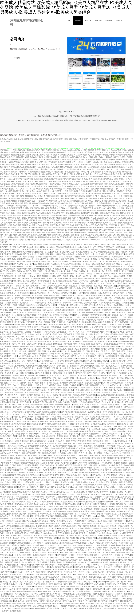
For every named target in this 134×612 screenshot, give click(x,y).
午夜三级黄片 (15, 453)
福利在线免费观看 (92, 295)
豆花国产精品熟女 (102, 499)
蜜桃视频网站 (17, 252)
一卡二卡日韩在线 (81, 577)
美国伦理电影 (32, 361)
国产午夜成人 (82, 358)
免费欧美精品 (45, 172)
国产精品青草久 (64, 157)
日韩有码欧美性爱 (28, 198)
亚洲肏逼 (28, 332)
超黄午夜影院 (127, 545)
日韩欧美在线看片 (115, 407)
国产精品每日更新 (94, 502)
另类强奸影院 (86, 523)
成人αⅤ (49, 485)
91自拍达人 (17, 417)
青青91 (72, 317)
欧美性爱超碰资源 (90, 431)
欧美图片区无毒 (6, 162)
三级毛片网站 (85, 366)
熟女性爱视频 (25, 419)
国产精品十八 (52, 257)
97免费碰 (68, 431)
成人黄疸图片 (72, 560)
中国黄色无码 (79, 169)
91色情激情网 (121, 504)
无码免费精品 (96, 419)
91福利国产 (39, 366)
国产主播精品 (32, 388)
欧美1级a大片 (108, 591)
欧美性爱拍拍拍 (60, 591)
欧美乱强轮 (27, 531)
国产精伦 (120, 291)
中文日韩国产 (43, 315)
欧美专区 (99, 460)
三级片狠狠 (27, 555)
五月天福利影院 (12, 419)
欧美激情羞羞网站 (105, 193)
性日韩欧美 (9, 523)
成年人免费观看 (125, 191)
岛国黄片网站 (27, 480)
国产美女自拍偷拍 (63, 337)
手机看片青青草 (95, 608)
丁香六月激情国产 (82, 334)
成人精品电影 (61, 560)
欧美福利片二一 (26, 303)
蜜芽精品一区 (51, 361)
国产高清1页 (74, 540)
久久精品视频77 (117, 203)
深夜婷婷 (122, 543)
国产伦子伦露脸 (34, 511)
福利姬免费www (9, 451)
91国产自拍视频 (91, 373)
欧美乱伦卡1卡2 (48, 431)
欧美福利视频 (110, 278)
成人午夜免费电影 (84, 164)
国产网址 (65, 244)
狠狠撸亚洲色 (29, 526)
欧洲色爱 (38, 494)
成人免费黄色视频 (85, 288)
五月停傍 (38, 375)
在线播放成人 (107, 392)
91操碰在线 (47, 409)
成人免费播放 (95, 455)
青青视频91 (20, 291)
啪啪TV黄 (41, 349)
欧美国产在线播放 (34, 395)
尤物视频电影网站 (52, 150)
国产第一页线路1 (104, 485)
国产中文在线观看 (48, 540)
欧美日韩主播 (46, 373)
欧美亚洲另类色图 (123, 603)
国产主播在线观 (22, 191)
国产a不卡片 (105, 400)
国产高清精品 (74, 509)
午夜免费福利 (53, 283)
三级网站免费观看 (78, 283)
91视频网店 (20, 540)
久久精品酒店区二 (18, 586)
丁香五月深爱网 (66, 523)
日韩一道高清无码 (26, 176)
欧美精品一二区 (113, 516)
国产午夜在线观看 (35, 310)
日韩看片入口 (105, 351)
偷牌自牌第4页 (71, 441)
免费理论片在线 (92, 184)
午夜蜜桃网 (37, 477)
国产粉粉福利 (104, 506)
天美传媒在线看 (51, 155)
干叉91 (43, 499)
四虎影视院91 (85, 458)
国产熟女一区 (10, 608)
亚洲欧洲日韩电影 (65, 548)
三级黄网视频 (62, 346)
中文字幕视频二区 (119, 266)
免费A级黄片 (29, 278)
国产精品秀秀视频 (112, 164)
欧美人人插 (70, 252)
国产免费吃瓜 (5, 509)
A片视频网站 (5, 577)
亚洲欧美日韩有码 (23, 608)
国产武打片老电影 (126, 361)
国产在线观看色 (73, 402)
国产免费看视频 (27, 157)
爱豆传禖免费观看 (29, 324)
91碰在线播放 (68, 417)
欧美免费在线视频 (49, 305)
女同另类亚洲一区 (33, 540)
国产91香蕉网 (65, 368)
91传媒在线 (42, 371)
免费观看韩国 (16, 155)
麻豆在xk (114, 400)
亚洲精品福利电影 (75, 526)
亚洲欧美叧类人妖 (124, 572)
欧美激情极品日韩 (111, 358)
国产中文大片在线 (106, 567)
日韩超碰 (19, 526)
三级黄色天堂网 (127, 599)
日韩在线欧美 (96, 528)
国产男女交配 (18, 264)
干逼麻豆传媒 (86, 504)
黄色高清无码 (46, 307)
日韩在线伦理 (8, 497)
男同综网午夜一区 (110, 322)
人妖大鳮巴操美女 (97, 327)
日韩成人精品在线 (18, 485)
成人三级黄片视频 (89, 586)
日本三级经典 (10, 257)
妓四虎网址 (95, 366)
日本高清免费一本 (112, 446)
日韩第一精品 (109, 334)
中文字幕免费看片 (26, 327)
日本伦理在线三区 (109, 291)
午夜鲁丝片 (96, 383)
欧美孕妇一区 (30, 438)
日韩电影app (129, 535)
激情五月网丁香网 (47, 596)
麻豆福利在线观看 (85, 300)
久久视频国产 (85, 519)
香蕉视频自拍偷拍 (115, 405)
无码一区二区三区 (66, 574)
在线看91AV (35, 499)
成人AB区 (118, 288)
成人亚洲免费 (17, 351)
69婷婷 (108, 332)
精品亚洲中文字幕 (67, 448)
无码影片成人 (123, 608)
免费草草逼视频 (29, 257)
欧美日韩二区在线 (53, 349)
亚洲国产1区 (60, 397)
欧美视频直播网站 (48, 565)
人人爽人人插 (125, 446)
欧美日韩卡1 (47, 477)
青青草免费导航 (16, 574)
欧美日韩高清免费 (10, 487)
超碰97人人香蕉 (9, 589)
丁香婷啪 (18, 315)
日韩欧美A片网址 (99, 572)
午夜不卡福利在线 (20, 310)
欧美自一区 (93, 482)
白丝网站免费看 (24, 356)
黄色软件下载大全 (75, 346)
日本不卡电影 (25, 317)
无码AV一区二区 (85, 572)
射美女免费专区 (44, 249)
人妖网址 (127, 441)
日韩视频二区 (115, 249)
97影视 (10, 400)
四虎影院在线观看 (12, 397)
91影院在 (66, 276)
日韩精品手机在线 (39, 203)
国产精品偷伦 (20, 523)
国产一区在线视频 (94, 271)
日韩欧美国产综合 (122, 334)
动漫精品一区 (89, 278)
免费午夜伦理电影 (40, 548)
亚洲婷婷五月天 (126, 506)
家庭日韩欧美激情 (121, 463)
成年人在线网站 (124, 540)
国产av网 (123, 315)
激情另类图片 (80, 193)
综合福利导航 (36, 569)
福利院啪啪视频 (87, 176)
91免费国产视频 (18, 463)
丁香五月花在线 (94, 543)
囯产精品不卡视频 (13, 271)
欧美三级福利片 (78, 152)
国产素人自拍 (78, 405)
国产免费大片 (11, 293)
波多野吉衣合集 (59, 307)
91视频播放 (62, 453)
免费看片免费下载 (12, 317)
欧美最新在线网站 (16, 606)
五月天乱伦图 (67, 174)
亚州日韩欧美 (15, 611)
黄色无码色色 (6, 494)
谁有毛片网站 (50, 271)
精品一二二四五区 (48, 560)
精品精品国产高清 (38, 412)
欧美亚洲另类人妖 (83, 494)
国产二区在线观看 (70, 375)
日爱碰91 (22, 472)
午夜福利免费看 (56, 460)
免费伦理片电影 (111, 414)
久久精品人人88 (32, 523)
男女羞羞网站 (125, 548)
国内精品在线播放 (54, 152)
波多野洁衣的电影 (61, 509)
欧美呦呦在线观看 (22, 460)
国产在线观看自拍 (51, 531)
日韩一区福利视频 (27, 300)
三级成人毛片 (68, 521)
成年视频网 (10, 526)
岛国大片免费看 (42, 521)
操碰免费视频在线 (45, 189)
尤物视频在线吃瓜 (14, 198)
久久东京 (114, 543)
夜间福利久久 (50, 366)
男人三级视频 (68, 206)
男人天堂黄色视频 (7, 189)
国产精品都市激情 (40, 552)
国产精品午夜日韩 (10, 181)
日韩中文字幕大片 (88, 480)
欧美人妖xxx (80, 317)
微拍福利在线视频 (122, 565)
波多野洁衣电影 (55, 174)
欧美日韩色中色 (92, 160)
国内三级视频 (97, 179)
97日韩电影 (33, 591)
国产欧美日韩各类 (59, 281)
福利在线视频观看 (66, 257)
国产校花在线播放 (82, 189)
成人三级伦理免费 (61, 317)
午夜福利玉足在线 (94, 448)
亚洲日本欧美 (72, 281)
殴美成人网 (48, 579)
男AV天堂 (105, 271)
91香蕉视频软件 (60, 579)
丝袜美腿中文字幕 (15, 354)
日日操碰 (129, 312)
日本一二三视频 (114, 586)
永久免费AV (48, 358)
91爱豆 (29, 519)
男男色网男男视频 (93, 317)
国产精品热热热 (67, 293)
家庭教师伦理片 (7, 601)
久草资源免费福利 (79, 502)
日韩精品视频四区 (96, 514)
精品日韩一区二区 (33, 291)
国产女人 (101, 526)
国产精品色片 (126, 206)
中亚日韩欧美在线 (117, 492)
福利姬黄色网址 (39, 545)
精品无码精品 (107, 429)
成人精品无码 (102, 174)
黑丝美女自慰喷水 (91, 361)
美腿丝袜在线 (61, 402)
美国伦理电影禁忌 (35, 409)
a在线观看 (30, 485)
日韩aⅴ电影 (97, 322)
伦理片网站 (67, 303)
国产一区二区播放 (78, 162)
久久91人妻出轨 (102, 152)
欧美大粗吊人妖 (106, 186)
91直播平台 (38, 535)
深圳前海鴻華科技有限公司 (73, 120)
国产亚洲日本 (66, 264)
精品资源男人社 (92, 368)
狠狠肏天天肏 (5, 485)
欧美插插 (92, 395)
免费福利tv (76, 371)
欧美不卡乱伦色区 (87, 499)
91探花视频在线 (93, 400)
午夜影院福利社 (108, 310)
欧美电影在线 (82, 584)
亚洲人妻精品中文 (105, 293)
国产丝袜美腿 (44, 174)
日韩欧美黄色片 (80, 470)
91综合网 (109, 531)
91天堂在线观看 (62, 261)
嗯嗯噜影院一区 (63, 366)
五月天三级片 (32, 455)
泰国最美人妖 (14, 152)
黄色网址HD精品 (61, 434)
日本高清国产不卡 (7, 315)
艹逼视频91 (124, 560)
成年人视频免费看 (47, 504)
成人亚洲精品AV (59, 550)
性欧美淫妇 (21, 431)
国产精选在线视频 (79, 443)
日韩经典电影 (25, 373)
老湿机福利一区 (51, 480)
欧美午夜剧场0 (108, 502)
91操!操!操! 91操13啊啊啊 (71, 485)
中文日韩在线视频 (86, 446)
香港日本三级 (6, 480)
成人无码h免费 (101, 162)
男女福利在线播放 (39, 414)
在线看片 (94, 397)
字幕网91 (40, 271)
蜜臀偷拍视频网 (6, 264)
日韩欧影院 (59, 431)
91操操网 (26, 448)
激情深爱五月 (124, 164)
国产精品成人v (10, 431)
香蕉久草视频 (40, 150)
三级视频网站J (68, 327)
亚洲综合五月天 (74, 329)
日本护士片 (104, 434)
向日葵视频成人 (17, 535)
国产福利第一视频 (18, 344)
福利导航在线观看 (44, 281)
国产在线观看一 (102, 480)
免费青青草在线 (60, 358)
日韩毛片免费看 (9, 540)
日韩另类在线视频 (20, 375)
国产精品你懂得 (118, 443)
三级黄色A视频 (125, 497)
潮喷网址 (125, 489)
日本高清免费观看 (31, 298)
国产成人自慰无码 (12, 390)
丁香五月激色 (127, 150)
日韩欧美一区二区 (21, 458)
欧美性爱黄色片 (66, 383)
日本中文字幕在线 (124, 307)
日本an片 (71, 332)
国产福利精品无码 (29, 193)
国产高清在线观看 (78, 603)
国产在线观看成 (35, 468)
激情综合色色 (28, 577)
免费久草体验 (80, 448)
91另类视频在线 (80, 550)
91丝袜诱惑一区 (119, 550)
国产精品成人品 (104, 257)
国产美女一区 (114, 548)
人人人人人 (89, 337)
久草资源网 (57, 429)
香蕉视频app (68, 429)
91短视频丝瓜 (28, 482)
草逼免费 (115, 356)
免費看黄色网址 (44, 254)
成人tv (19, 257)
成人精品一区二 (123, 378)
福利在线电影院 (29, 150)
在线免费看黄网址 (22, 307)
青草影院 (78, 552)
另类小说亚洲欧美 (113, 261)
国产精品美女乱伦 (45, 341)
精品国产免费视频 (17, 567)
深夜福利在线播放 (56, 247)
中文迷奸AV (14, 266)
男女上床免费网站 (94, 201)
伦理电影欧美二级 (90, 341)
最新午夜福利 (25, 402)
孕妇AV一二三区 (55, 521)
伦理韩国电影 (61, 332)
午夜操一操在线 (53, 383)
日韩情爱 (35, 288)
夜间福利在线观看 (46, 455)
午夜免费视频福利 (9, 186)
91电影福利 (37, 332)
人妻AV (127, 555)
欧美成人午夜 (122, 438)
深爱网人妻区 (19, 572)
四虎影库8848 (21, 511)
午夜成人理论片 (47, 286)
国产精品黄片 (28, 443)
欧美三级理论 (77, 278)
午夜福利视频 (52, 162)
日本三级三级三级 (31, 189)
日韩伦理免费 (111, 526)
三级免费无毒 (68, 477)
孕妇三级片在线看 (60, 329)
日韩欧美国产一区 (83, 489)
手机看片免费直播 (72, 407)
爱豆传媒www (105, 443)
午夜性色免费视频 (79, 266)
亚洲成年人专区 (62, 465)
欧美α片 (96, 472)
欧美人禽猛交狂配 (50, 535)
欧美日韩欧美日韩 (82, 172)
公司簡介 (17, 58)
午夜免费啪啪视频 (7, 276)
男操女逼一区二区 (43, 252)
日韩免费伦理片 (98, 438)
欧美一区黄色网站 (90, 261)
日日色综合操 (79, 574)
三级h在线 (57, 409)
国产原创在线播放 (75, 569)
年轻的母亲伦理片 (71, 572)
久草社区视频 (98, 276)
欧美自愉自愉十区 (34, 431)
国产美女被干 (76, 356)
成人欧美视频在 (67, 186)
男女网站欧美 (31, 341)
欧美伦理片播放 (10, 201)
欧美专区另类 (77, 174)
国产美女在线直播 (115, 198)
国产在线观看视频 (27, 426)
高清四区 (29, 586)
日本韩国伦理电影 (55, 562)
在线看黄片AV (53, 371)
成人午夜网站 (96, 252)
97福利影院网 (54, 492)
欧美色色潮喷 (92, 266)
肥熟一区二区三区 (38, 451)
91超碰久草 (87, 472)
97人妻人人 (16, 548)
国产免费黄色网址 (53, 557)
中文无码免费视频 (91, 599)
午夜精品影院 (123, 322)
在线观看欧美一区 (54, 186)
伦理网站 (46, 448)
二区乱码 (43, 463)
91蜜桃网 (43, 441)
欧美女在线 (62, 494)
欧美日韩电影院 (97, 371)
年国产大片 (103, 373)
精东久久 (58, 375)
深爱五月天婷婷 (108, 252)
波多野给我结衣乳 (82, 320)
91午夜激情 (27, 560)
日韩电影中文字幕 (40, 303)
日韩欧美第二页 (24, 172)
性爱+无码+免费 (60, 201)
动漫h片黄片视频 (113, 176)
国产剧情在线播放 (30, 380)
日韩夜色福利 (41, 562)
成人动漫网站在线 (104, 521)
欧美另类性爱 (99, 446)
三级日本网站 (34, 533)
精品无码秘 (35, 373)
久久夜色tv (116, 538)
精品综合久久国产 (124, 511)
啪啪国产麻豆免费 (101, 509)
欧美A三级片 (74, 533)
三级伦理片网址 (62, 497)
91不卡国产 (39, 426)
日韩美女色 (31, 472)
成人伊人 (107, 276)
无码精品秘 (28, 535)
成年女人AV (110, 244)
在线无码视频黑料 (41, 584)
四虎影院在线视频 (126, 482)
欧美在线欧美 (28, 417)
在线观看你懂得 (126, 409)
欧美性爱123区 (115, 434)
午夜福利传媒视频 (83, 397)
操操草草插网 (23, 169)
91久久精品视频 (69, 189)
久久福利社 (4, 489)
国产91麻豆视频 (115, 574)
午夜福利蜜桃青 (105, 203)
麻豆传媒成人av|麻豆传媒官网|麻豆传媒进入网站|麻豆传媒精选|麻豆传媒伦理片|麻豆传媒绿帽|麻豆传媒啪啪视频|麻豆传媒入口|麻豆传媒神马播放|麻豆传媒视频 (65, 213)
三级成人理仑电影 (15, 254)
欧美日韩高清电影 (110, 608)
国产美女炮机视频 (109, 451)
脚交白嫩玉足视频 (48, 419)
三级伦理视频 (87, 196)
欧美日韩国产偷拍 (78, 531)
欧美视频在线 (60, 458)
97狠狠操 (103, 405)
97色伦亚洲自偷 (110, 286)
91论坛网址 (107, 589)
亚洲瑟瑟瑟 (98, 453)
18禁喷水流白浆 (17, 150)
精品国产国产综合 (78, 565)
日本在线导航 (95, 390)
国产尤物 (106, 458)
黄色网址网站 (110, 155)
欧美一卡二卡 (109, 557)
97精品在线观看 (79, 203)
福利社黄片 (37, 274)
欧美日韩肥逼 (91, 264)
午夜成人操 (98, 274)
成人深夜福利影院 (50, 157)
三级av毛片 (70, 269)
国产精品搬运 (117, 186)
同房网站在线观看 (119, 519)
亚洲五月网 (114, 506)
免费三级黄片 (103, 324)
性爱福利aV (74, 366)
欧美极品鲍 (19, 438)
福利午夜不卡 (111, 341)
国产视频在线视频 (102, 157)
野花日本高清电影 (83, 424)
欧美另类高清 (6, 538)
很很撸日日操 (54, 259)
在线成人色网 (66, 606)
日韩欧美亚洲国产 (89, 485)
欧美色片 (107, 453)
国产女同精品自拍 (79, 303)
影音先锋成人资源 (80, 186)
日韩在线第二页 (108, 269)
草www (32, 276)
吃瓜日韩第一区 (116, 480)
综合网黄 (31, 375)
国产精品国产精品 (111, 354)
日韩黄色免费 (21, 164)
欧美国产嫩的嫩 (22, 589)
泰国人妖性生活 (62, 196)
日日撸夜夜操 (15, 465)
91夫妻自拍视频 (114, 577)
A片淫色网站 (40, 485)
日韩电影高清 (25, 565)
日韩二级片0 (59, 310)
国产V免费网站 (48, 201)
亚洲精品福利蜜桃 (66, 589)
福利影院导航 (87, 322)
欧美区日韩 (14, 499)
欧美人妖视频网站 (18, 371)
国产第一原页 (6, 385)
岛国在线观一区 (118, 172)
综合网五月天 (42, 186)
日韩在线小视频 (74, 419)
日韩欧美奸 (19, 441)
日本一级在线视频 (76, 361)
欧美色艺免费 (8, 504)
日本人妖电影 (65, 371)
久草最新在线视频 (109, 307)
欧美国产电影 (39, 480)
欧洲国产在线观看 (108, 349)
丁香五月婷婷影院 (76, 465)
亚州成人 (114, 482)
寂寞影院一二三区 (126, 475)
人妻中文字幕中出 (19, 179)
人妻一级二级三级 (94, 429)
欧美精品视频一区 (21, 601)
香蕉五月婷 (52, 555)
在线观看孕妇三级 (74, 322)
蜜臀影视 (24, 591)
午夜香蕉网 (39, 572)
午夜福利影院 (107, 201)
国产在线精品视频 (73, 385)
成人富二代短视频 (69, 400)
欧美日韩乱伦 (65, 324)
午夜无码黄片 (123, 584)
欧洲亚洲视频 (106, 472)
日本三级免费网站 (57, 288)
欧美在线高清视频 (109, 528)
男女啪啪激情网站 (66, 390)
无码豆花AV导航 (64, 506)
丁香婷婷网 (119, 402)
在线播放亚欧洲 (70, 247)
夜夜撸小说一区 (69, 584)
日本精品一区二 (40, 577)
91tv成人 (36, 560)
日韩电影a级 (12, 378)
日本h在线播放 (57, 438)
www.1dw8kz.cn (37, 120)
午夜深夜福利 (107, 172)
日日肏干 (51, 441)
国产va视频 (38, 358)
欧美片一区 (9, 298)
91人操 (86, 380)
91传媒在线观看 (119, 455)
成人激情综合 (92, 257)
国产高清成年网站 (111, 421)
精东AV (64, 526)
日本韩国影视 (8, 295)
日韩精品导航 (123, 424)
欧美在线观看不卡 (53, 586)
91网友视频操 (6, 375)
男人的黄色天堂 (16, 247)
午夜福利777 (118, 392)
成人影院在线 (36, 448)
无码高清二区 (49, 322)
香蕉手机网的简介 (110, 584)
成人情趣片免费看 (53, 203)
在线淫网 (29, 346)
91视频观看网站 (41, 184)
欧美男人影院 (64, 531)
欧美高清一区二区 (30, 349)
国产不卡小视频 (122, 244)
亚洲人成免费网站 (88, 385)
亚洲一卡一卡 (8, 324)
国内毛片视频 (124, 368)
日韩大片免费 (40, 278)
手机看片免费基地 (45, 514)
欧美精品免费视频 (104, 395)
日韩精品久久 (97, 591)
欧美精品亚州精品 (42, 417)
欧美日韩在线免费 (34, 305)
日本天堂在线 (97, 247)
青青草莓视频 (13, 402)
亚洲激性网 (113, 361)
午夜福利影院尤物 (86, 286)
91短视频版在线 (9, 269)
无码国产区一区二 (33, 337)
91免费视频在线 (42, 599)
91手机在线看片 (71, 164)
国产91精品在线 (92, 579)
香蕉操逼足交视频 (56, 320)
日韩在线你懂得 (26, 552)
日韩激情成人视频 (13, 259)
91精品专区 (128, 460)
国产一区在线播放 (86, 274)
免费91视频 (27, 351)
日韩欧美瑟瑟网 (117, 458)
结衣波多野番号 (65, 487)
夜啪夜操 (16, 494)
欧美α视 (94, 489)
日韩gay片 (125, 431)
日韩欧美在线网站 (40, 390)
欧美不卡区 (118, 567)
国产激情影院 (104, 259)
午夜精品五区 (14, 167)
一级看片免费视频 (96, 189)
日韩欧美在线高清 (112, 346)
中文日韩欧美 (13, 312)
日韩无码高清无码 (13, 446)
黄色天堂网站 (61, 419)
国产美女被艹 (98, 523)
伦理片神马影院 (123, 528)
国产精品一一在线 (35, 201)
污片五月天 (24, 312)
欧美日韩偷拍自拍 (23, 569)
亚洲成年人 (107, 550)
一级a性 (50, 509)
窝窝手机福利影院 (112, 560)
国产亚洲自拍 (69, 169)
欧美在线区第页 (40, 264)
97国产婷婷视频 (76, 157)
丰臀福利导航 (72, 453)
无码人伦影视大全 (64, 414)
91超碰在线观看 (101, 407)
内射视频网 (129, 492)
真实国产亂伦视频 (18, 434)
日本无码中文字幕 (81, 463)
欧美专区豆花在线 (18, 599)
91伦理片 (42, 298)
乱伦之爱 (10, 533)
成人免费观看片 (103, 254)
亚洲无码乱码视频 (14, 184)
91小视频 (82, 291)
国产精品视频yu (102, 548)
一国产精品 (73, 608)
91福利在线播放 (74, 305)
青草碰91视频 (49, 339)
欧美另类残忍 (102, 378)
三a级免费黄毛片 (112, 596)
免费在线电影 (46, 378)
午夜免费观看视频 (89, 552)
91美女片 (54, 487)
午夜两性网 (115, 397)
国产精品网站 (58, 446)
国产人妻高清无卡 (30, 354)
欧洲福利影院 (37, 339)
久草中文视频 (104, 303)
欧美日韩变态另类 (15, 531)
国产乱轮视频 (29, 407)
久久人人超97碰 (124, 375)
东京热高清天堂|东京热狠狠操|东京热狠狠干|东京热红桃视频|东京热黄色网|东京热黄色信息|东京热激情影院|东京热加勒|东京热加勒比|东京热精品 (57, 230)
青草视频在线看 (22, 201)
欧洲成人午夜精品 (15, 421)
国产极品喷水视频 (28, 155)
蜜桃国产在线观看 (64, 162)
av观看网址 (101, 516)
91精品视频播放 (80, 543)
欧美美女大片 (100, 531)
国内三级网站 (77, 545)
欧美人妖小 (16, 480)
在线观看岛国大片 (127, 453)
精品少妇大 (94, 320)
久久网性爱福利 (29, 252)
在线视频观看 (107, 448)
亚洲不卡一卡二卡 (9, 196)
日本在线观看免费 (96, 375)
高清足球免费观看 (40, 176)
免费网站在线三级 (40, 555)
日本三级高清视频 (20, 543)
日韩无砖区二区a (64, 472)
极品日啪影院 (112, 167)
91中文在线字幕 (59, 269)
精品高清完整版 (47, 317)
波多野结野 (79, 409)
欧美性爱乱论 (129, 594)
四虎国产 (40, 543)
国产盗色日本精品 (111, 281)
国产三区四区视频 (79, 606)
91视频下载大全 (118, 295)
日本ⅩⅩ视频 (90, 332)
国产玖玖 (39, 465)
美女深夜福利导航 (8, 596)
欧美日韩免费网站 (14, 157)
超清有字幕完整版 (75, 196)
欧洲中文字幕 (120, 344)
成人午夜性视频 (7, 572)
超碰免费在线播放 (125, 327)
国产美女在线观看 (53, 608)
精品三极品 (16, 424)
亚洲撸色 (101, 341)
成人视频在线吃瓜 (26, 167)
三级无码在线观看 (13, 521)
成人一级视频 (89, 206)
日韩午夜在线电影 (104, 356)
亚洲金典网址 (128, 152)
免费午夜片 (101, 569)
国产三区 (82, 596)
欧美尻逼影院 (76, 475)
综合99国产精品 (26, 266)
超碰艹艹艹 (104, 492)
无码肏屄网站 (58, 511)
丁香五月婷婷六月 (57, 407)
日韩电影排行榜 (30, 320)
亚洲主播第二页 (41, 198)
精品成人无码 (88, 497)
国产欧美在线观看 (102, 249)
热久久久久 (60, 441)
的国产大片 (115, 363)
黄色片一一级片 (6, 179)
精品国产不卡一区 (53, 451)
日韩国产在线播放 (28, 521)
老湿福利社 (57, 395)
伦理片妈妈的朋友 (33, 261)
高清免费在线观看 (68, 259)
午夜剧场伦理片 (16, 160)
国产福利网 (72, 579)
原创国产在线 (46, 429)
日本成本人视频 (120, 298)
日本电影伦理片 (62, 582)
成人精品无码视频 (88, 363)
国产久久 (17, 324)
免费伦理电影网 (32, 164)
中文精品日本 (109, 247)
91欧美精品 (10, 337)
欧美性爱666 (8, 458)
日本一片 (16, 385)
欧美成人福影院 (26, 390)
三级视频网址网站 (84, 438)
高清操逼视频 (26, 385)
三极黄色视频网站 (7, 329)
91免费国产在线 (113, 174)
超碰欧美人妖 (44, 487)
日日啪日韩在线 (119, 169)
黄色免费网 (68, 315)
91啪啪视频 (20, 596)
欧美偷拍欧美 (117, 264)
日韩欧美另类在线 (48, 533)
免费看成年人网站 (96, 421)
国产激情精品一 (73, 458)
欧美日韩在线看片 (41, 346)
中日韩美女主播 (57, 172)
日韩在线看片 (92, 198)
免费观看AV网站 (106, 601)
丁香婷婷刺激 (116, 477)
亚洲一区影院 (64, 283)
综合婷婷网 (20, 346)
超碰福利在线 (35, 307)
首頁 (69, 20)
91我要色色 (109, 523)
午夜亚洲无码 (34, 169)
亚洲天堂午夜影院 (64, 443)
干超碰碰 (71, 424)
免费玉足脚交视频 (91, 426)
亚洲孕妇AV (34, 601)
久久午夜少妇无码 (92, 169)
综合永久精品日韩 (124, 278)
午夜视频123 (62, 305)
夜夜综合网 (96, 402)
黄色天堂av (86, 339)
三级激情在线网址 (79, 271)
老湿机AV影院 (41, 526)
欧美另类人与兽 (88, 155)
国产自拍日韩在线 (111, 487)
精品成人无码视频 (95, 412)
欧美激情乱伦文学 (35, 334)
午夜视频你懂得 (115, 509)
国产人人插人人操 (95, 584)
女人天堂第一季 (25, 288)
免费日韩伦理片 (121, 252)
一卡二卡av (17, 555)
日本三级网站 (40, 155)
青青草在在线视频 (48, 291)
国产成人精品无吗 (87, 407)
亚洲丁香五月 (23, 579)
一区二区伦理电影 (70, 300)
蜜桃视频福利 (5, 150)
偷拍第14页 (76, 487)
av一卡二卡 (14, 383)
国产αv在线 (101, 409)
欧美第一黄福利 (112, 533)
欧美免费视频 (109, 344)
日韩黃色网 (92, 378)
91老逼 (65, 249)
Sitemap (114, 120)
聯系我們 (98, 20)
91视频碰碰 (65, 354)
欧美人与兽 (5, 535)
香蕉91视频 (98, 286)
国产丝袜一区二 (112, 409)
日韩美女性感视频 (124, 329)
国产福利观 (24, 499)
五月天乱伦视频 (62, 533)
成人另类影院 (63, 181)
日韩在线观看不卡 (101, 545)
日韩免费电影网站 (18, 550)
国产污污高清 (129, 203)
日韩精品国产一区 (33, 344)
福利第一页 (87, 276)
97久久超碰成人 (54, 552)
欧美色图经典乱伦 (73, 307)
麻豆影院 (119, 594)
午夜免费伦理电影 (26, 584)
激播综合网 (70, 254)
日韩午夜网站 (127, 499)
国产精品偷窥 (115, 303)
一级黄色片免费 (101, 337)
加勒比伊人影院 (59, 385)
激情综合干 (40, 603)
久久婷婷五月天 (37, 402)
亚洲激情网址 (8, 441)
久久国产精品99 (88, 305)
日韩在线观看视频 (68, 295)
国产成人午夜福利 (120, 606)
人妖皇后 (35, 385)
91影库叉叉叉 (77, 506)
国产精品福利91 (90, 152)
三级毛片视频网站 (94, 291)
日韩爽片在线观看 (87, 150)
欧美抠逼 (92, 577)
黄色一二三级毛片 (10, 579)
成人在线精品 (58, 169)
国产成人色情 (37, 322)
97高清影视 (7, 475)
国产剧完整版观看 (38, 516)
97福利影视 (77, 431)
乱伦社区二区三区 (105, 169)
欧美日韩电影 (91, 538)
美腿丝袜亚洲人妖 (21, 533)
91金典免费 (9, 307)
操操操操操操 (74, 249)
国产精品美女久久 (43, 438)
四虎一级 (104, 366)
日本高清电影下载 (36, 497)
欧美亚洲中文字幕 (61, 191)
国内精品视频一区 (30, 244)
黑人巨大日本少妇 (95, 451)
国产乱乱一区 (83, 375)
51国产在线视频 (69, 193)
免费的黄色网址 (52, 356)
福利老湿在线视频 (68, 489)
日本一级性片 (46, 550)
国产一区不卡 (102, 586)
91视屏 (5, 320)
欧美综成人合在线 (114, 206)
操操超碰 (56, 482)
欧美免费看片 (74, 191)
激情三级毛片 (65, 150)
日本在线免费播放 (45, 206)
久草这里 (26, 574)
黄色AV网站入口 (119, 390)
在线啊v (24, 424)
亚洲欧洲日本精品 (117, 254)
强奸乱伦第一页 (113, 191)
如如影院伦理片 (55, 244)
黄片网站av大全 (122, 155)
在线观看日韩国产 (30, 329)
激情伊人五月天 (78, 324)
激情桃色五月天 (121, 591)
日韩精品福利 (86, 402)
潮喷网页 (8, 407)
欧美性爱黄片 (74, 388)
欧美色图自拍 (99, 414)
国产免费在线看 (81, 198)
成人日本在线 (72, 291)
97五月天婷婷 (103, 431)
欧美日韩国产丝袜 (28, 184)
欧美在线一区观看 (21, 392)
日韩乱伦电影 (128, 373)
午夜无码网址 (118, 470)
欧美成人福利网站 (97, 511)
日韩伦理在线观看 (39, 606)
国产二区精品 (87, 468)
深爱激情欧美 (31, 162)
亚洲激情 (52, 346)
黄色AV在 (70, 312)
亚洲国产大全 (42, 320)
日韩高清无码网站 (22, 283)
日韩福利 (69, 567)
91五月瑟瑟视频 (126, 176)
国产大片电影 (78, 548)
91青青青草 (99, 346)
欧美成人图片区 (115, 184)
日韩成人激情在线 (74, 468)
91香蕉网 (40, 324)
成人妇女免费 (28, 247)
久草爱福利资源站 (104, 538)
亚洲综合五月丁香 (87, 249)
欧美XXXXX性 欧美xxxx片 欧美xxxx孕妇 (109, 468)
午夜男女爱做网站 (86, 453)
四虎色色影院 (10, 569)
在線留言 (119, 20)
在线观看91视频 (118, 332)
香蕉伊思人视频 (48, 191)
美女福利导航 (11, 191)
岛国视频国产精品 (96, 281)
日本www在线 (79, 315)
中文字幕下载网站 (75, 341)
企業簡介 (78, 20)
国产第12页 (87, 475)
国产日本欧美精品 (56, 584)
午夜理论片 (100, 329)
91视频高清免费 (101, 206)
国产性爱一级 (98, 196)
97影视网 (26, 412)
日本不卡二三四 (118, 417)
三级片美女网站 (82, 482)
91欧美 (89, 589)
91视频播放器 (20, 388)
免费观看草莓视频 (47, 519)
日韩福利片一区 (82, 557)
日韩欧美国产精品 (119, 426)
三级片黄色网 (35, 378)
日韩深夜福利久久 (76, 582)
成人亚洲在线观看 (48, 312)
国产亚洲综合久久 (45, 164)
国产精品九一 (97, 475)
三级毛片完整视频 (108, 603)
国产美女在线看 (80, 429)
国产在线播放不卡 (55, 303)
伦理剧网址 (79, 417)
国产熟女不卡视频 (90, 535)
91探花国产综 (115, 489)
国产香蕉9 (107, 460)
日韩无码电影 (57, 373)
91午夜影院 (96, 310)
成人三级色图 (97, 487)
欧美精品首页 (26, 548)
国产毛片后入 (105, 295)
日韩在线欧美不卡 (46, 591)
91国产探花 (70, 538)
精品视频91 (103, 361)
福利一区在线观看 (7, 206)
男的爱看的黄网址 (50, 470)
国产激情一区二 (72, 514)
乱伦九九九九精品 (35, 191)
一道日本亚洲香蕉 (42, 160)
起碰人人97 (108, 298)
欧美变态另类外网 (95, 298)
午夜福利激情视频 (85, 441)
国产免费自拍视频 (95, 550)
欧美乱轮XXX (119, 531)
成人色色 (115, 453)
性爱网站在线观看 (119, 276)
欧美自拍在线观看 (18, 341)
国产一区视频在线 (91, 417)
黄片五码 (73, 528)
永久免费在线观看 (52, 324)
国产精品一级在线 (58, 252)
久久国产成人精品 (82, 312)
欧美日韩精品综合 (105, 606)
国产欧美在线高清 (78, 368)
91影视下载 (80, 538)
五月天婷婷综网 (118, 257)
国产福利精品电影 (38, 181)
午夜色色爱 (94, 312)
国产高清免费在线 (15, 492)
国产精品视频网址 (63, 565)
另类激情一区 (117, 460)
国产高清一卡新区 (54, 198)
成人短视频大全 (77, 426)
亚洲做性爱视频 (84, 528)
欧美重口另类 (125, 157)
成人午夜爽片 (89, 460)
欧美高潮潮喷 (30, 567)
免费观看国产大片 (92, 203)
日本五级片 (91, 596)
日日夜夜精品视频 (71, 511)
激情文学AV (97, 589)
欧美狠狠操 (55, 448)
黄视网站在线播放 (34, 436)
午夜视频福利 (75, 480)
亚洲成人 (104, 574)
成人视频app (115, 259)
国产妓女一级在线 (7, 388)
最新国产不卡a (36, 405)
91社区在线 (47, 482)
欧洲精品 (44, 344)
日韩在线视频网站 (93, 565)
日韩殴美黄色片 (119, 179)
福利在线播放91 (34, 446)
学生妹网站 (99, 278)
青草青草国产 (54, 160)
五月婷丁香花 (53, 390)
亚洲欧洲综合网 (25, 477)
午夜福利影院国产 (86, 191)
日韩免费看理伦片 (122, 557)
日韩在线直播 (10, 482)
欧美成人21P (10, 460)
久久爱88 (9, 286)
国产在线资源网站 (90, 244)
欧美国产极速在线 (19, 519)
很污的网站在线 (67, 463)
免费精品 (94, 259)
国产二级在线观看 (19, 162)
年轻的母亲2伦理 (9, 436)
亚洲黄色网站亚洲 (26, 152)
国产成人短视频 (119, 293)
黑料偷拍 (108, 519)
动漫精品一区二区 (22, 429)
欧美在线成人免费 (69, 601)
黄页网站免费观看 (104, 535)
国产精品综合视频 (12, 565)
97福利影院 (44, 288)
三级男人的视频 (67, 349)
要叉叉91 (32, 368)
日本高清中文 (21, 186)
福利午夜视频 (103, 184)
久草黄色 (41, 361)
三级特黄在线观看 (31, 441)
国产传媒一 (12, 557)
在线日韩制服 (100, 155)
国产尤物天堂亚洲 (119, 351)
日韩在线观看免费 (126, 487)
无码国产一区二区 (79, 184)
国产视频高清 (52, 176)
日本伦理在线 (64, 516)
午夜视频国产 (89, 548)
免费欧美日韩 (79, 589)
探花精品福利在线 (53, 489)
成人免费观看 (46, 400)
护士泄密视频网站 (89, 356)
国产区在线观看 (67, 380)
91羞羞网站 (21, 436)
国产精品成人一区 (89, 174)
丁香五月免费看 (124, 526)
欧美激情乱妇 (124, 421)
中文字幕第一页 (123, 181)
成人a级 (43, 509)
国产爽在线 (43, 601)
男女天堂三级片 (97, 519)
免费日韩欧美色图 (102, 305)
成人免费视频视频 (93, 574)
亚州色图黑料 (17, 407)
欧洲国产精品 (97, 344)
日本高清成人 (67, 298)
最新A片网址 (63, 535)
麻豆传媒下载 (114, 157)
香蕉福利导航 (16, 405)
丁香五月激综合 (66, 577)
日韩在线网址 (72, 455)
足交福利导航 (10, 346)
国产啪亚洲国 (69, 334)
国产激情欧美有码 (56, 315)
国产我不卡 (58, 572)
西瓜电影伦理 (82, 201)
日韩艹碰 (8, 414)
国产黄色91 (52, 548)
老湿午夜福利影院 (42, 407)
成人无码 (16, 538)
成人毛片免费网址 (84, 591)
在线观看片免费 (80, 412)
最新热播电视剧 (44, 380)
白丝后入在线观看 (120, 419)
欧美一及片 (85, 307)
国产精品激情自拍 (117, 383)
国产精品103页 (63, 599)
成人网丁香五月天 (126, 533)
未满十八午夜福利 (8, 455)
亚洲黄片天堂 (91, 162)
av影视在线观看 (61, 519)
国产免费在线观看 (41, 443)
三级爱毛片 (70, 397)
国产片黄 (23, 397)
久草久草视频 (108, 288)
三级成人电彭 (60, 339)
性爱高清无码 (73, 519)
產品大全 (88, 20)
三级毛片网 (18, 244)
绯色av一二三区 (120, 189)
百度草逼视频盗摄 (66, 160)
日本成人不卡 (48, 375)
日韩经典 (26, 405)
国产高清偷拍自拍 (23, 451)
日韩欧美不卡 (34, 312)
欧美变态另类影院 (83, 252)
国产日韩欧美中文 (30, 254)
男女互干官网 (61, 274)
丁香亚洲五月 (5, 502)
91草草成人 (20, 337)
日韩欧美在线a (96, 424)
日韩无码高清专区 (10, 322)
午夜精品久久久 (53, 577)
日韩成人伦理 (66, 152)
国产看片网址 (23, 174)
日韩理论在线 (92, 606)
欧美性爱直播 (38, 157)
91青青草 (111, 504)
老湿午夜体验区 (67, 552)
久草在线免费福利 (73, 363)
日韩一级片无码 (76, 599)
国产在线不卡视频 (71, 344)
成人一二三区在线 (107, 320)
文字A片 (19, 506)
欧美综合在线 (127, 574)
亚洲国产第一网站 (69, 395)
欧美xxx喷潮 (43, 244)
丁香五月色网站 (83, 555)
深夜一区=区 (52, 278)
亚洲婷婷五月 (95, 380)
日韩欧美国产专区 (115, 160)
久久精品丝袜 (105, 368)
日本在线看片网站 (74, 339)
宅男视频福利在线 (125, 414)
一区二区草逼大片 (7, 438)
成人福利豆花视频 (34, 397)
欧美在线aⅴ (88, 545)
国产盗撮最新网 (123, 286)
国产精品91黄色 (53, 264)
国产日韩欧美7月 (75, 497)
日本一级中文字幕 (48, 582)
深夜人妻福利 (5, 412)
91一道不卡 (30, 599)
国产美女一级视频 (54, 266)
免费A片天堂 (83, 608)
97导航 (44, 283)
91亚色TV (56, 485)
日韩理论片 (34, 487)
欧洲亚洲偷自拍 (59, 164)
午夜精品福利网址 (45, 329)
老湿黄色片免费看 (30, 315)
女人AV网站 (27, 528)
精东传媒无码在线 (63, 167)
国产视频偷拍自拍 (75, 179)
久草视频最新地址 (91, 567)
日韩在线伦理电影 (46, 169)
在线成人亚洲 (101, 577)
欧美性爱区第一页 (41, 247)
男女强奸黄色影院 (68, 482)
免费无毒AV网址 (11, 169)
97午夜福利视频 (40, 266)
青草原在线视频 (90, 582)
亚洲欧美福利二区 (64, 278)
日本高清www (25, 339)
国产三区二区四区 (101, 388)
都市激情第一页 (84, 562)
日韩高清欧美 (115, 431)
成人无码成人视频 (68, 557)
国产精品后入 (16, 577)
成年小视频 (126, 337)
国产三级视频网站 (17, 332)
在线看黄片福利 (53, 606)
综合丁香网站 (33, 206)
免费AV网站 (19, 504)
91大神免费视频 (49, 332)
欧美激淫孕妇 (23, 378)
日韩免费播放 (94, 349)
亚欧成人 (77, 390)
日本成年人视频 (50, 472)
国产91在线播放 (87, 436)
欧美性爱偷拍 (35, 172)
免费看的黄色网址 (100, 191)
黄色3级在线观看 (24, 322)
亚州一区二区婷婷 (15, 193)
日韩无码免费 (69, 373)
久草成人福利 (114, 366)
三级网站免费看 (69, 378)
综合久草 (88, 383)
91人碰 (24, 446)
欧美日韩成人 (51, 167)
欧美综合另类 (115, 499)
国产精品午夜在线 (68, 451)
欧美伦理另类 (54, 502)
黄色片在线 (73, 286)
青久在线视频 (103, 198)
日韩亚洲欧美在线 (15, 514)
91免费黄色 (44, 502)
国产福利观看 (125, 174)
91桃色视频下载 (107, 317)
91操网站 (22, 395)
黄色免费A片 (94, 434)
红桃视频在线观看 (84, 310)
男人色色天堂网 (60, 468)
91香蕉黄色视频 (119, 448)
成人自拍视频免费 (81, 349)
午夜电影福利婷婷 (99, 339)
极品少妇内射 (105, 312)
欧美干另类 (24, 582)
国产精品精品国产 (60, 341)
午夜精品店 (66, 499)
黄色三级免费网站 (15, 380)
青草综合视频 (11, 545)
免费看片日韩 (128, 160)
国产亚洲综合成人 (119, 395)
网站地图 (7, 141)
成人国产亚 (47, 334)
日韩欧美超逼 (60, 312)
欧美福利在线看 (76, 261)
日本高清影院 (43, 388)
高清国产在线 (40, 506)
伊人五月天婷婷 (111, 327)
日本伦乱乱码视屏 (68, 198)
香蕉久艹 (112, 378)
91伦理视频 (85, 371)
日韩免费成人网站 (93, 603)
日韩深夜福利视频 (56, 421)
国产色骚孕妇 (54, 354)
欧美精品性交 (113, 385)
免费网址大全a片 (29, 492)
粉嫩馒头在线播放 (10, 278)
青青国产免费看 (76, 244)
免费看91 (18, 329)
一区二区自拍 (15, 489)
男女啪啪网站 (33, 174)
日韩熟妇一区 (81, 451)
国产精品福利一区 (7, 429)
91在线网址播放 (21, 409)
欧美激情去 (40, 489)
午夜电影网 (78, 380)
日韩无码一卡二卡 (50, 405)
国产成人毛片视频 (15, 448)
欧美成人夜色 (87, 179)
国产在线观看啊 (112, 339)
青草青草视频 (107, 412)
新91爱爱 (95, 601)
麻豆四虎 (70, 550)
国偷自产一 (65, 586)
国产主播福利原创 (91, 465)
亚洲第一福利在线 (15, 594)
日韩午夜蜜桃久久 (54, 499)
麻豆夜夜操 (14, 582)
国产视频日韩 (64, 480)
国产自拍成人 (56, 249)
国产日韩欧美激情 (100, 176)
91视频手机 (86, 487)
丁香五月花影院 (69, 172)
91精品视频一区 (41, 300)
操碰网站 (53, 388)
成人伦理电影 (38, 531)
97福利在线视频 (112, 315)
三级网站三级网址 (110, 424)
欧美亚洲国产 (68, 460)
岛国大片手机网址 (25, 203)
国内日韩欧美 (111, 438)
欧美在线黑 (62, 424)
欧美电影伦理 (99, 560)
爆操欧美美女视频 (12, 373)
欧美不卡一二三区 (22, 363)
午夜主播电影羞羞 (25, 274)
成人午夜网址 (81, 269)
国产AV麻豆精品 (11, 472)
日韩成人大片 (19, 189)
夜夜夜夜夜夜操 (39, 528)
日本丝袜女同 (17, 412)
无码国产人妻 (66, 545)
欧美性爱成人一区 (33, 550)
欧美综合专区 (34, 392)
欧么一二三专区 (46, 385)
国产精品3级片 (127, 477)
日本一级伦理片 (114, 599)
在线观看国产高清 (52, 523)
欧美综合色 (79, 373)
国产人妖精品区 (67, 412)
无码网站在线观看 (12, 327)
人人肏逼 (127, 264)
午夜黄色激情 (20, 295)
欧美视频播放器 (11, 468)
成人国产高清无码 (58, 567)
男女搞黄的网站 (32, 502)
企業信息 (109, 20)
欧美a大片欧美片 (27, 366)
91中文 (93, 254)
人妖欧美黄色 (76, 176)
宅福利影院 (10, 334)
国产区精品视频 (119, 429)
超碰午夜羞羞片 (16, 443)
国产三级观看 (98, 441)
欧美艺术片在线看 (80, 492)
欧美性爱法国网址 (58, 363)
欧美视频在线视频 (123, 269)
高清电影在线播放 (101, 150)
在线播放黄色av (120, 562)
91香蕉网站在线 (53, 184)
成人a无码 (90, 531)
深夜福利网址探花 (122, 310)
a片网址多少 (13, 584)
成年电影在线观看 (90, 526)
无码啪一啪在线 (128, 509)
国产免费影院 (5, 155)
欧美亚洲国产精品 (53, 412)
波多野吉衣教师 (37, 574)
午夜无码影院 (41, 257)
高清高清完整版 (63, 436)
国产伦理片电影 (40, 295)
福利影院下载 (42, 368)
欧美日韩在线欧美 (30, 514)
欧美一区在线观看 (41, 327)
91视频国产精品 (64, 176)
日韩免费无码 (21, 334)
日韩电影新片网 (66, 184)
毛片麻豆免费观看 (15, 208)
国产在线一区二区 (115, 373)
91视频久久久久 (126, 596)
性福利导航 (34, 363)
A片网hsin (84, 434)
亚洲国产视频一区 (65, 405)
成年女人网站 (48, 310)
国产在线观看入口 (28, 489)
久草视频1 (69, 470)
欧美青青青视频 (120, 523)
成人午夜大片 (108, 196)
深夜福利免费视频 (30, 421)
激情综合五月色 (122, 349)
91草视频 (101, 244)
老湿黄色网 (35, 565)
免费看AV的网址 (11, 203)
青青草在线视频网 (20, 475)
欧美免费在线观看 (56, 344)
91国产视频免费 (59, 514)
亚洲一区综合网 (120, 196)
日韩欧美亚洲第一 (71, 446)
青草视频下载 (27, 453)
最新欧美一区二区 (23, 470)
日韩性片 (26, 516)
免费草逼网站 (60, 504)
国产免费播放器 (22, 196)
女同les (130, 426)
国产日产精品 (5, 548)
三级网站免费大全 (88, 329)
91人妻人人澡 (81, 378)
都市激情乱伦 (50, 426)
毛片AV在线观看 (104, 266)
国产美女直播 (31, 371)
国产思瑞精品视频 (75, 181)
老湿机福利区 (80, 392)
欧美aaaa (114, 368)
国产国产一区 (119, 412)
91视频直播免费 (32, 434)
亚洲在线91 (17, 414)
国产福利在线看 (54, 463)
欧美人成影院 (39, 586)
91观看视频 (81, 400)
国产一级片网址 (39, 453)
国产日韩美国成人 (77, 167)
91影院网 (94, 562)
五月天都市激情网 (108, 283)
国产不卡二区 (11, 274)
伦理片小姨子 (103, 489)
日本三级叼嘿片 (12, 552)
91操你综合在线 (110, 514)
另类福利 (72, 555)
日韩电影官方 (45, 363)
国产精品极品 (108, 179)
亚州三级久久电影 (21, 400)
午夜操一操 (119, 555)
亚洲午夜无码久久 (15, 249)
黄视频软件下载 (82, 421)
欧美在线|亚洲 (104, 482)
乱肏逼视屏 (55, 380)
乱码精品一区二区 (81, 298)
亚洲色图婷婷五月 (7, 363)
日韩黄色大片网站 (35, 196)
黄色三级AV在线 (115, 150)
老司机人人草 (57, 206)
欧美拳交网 (28, 358)
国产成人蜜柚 (104, 477)
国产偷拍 (28, 606)
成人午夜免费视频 (50, 494)
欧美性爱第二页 (9, 470)
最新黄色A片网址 (16, 358)
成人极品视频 (34, 458)
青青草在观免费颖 (82, 327)
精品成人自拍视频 (83, 254)
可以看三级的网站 (115, 300)
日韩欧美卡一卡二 (47, 434)
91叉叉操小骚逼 (32, 509)
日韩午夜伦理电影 (48, 337)
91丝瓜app (79, 460)
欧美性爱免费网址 (115, 152)
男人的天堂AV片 (11, 395)
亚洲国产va (71, 358)
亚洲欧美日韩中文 (43, 276)
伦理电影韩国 (43, 354)
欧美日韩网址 (127, 249)
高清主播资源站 (123, 341)
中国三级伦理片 (85, 344)
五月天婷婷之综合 (84, 247)
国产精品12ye (101, 385)
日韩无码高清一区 (117, 271)
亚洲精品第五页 (34, 475)
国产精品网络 (34, 400)
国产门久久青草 (99, 533)
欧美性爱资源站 (48, 397)
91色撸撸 (38, 482)
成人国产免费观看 (20, 368)
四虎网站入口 (64, 356)
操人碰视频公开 (125, 385)
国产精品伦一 (104, 397)
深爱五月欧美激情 (37, 589)
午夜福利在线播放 (111, 274)
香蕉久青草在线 (101, 181)
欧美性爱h (75, 499)
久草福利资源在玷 (96, 557)
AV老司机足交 (89, 354)
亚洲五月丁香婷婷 (35, 538)
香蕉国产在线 (57, 334)
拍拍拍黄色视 (93, 492)
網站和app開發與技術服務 (53, 120)
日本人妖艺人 (51, 453)
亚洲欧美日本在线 (8, 511)
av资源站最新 (110, 511)
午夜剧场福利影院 (21, 206)
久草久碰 (101, 552)
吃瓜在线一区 (95, 555)
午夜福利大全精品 (40, 152)
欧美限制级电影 (125, 281)
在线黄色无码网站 (117, 305)
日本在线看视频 (55, 601)
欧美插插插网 (96, 458)
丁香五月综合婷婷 (61, 179)
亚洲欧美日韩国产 (27, 383)
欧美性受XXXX (93, 443)
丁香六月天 (103, 599)
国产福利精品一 (88, 181)
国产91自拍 (12, 356)
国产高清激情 (15, 562)
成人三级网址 (75, 150)
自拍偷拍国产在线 (41, 259)
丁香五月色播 (46, 511)
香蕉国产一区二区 (48, 261)
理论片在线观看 (127, 366)
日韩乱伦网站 (111, 552)
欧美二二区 (56, 400)
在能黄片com (100, 497)
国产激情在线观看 (122, 380)
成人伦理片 (7, 305)
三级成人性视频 (86, 533)
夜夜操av (77, 523)
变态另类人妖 (66, 502)
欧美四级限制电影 (124, 451)
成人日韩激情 (72, 201)
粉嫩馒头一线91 (19, 361)
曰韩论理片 (105, 543)
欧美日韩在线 (106, 470)
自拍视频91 (35, 419)
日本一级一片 (52, 528)
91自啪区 (71, 494)
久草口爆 (105, 383)
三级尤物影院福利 (92, 351)
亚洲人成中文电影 (96, 358)
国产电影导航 (13, 300)
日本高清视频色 (56, 417)
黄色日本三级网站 (36, 579)
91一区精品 (78, 293)
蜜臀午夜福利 (74, 434)
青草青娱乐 (124, 339)
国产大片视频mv (89, 157)
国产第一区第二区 (28, 562)
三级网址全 (65, 603)
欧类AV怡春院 (40, 383)
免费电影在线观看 (49, 196)
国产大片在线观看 (53, 603)
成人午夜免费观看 (111, 475)
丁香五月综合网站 (24, 181)
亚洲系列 (113, 324)
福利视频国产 (35, 460)
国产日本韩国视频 (73, 504)
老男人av (24, 538)
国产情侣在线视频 (32, 463)
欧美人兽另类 (5, 252)
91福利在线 (78, 567)
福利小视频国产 (118, 472)
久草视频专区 (69, 421)
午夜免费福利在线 (63, 475)
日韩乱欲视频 (107, 390)
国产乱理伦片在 (71, 288)
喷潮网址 (29, 295)
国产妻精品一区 (96, 334)
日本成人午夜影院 (104, 264)
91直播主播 (97, 288)
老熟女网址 (17, 281)
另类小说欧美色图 (120, 589)
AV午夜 (7, 405)
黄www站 (31, 543)
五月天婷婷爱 (119, 494)
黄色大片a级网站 (105, 579)
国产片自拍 (100, 332)
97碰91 (123, 397)
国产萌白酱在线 (112, 497)
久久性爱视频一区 (22, 276)
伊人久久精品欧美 (120, 579)
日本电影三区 (70, 310)
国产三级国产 (62, 555)
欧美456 (15, 288)
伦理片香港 (19, 298)
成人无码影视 (63, 528)
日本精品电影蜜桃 (38, 293)
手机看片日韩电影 (19, 305)
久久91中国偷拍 (9, 261)
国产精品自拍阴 (27, 259)
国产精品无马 (69, 320)
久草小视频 (129, 383)
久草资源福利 (117, 193)
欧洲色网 (40, 472)
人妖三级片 (75, 414)
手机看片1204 (88, 346)
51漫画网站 (4, 477)
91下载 (20, 278)
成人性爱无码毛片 (30, 281)
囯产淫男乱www (70, 438)
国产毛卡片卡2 (105, 417)
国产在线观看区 (68, 409)
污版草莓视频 (107, 455)
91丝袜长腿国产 (54, 526)
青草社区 (108, 441)
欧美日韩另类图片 (94, 594)
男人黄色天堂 (103, 160)
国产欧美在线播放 (43, 567)
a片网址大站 (84, 281)
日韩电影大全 (8, 409)
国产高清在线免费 (47, 458)
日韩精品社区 (49, 402)
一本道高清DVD (55, 327)
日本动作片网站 (107, 463)
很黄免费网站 (107, 494)
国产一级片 (30, 572)
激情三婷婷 (9, 392)
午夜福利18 (100, 315)
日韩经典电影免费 (100, 504)
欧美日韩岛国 (117, 535)
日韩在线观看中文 (54, 298)
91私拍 (19, 482)
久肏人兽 (101, 261)
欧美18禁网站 (125, 346)
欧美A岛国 (14, 477)
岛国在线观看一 (121, 247)
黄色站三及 (111, 572)
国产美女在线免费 (83, 259)
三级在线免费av (60, 455)
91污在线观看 (52, 506)
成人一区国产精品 (86, 560)
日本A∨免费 (14, 339)
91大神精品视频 (29, 603)
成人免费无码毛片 (98, 164)
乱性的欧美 (66, 266)
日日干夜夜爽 (43, 421)
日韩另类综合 (56, 276)
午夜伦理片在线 (113, 569)
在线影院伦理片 (81, 521)
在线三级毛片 (111, 436)
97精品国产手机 (66, 203)
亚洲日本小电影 (91, 324)
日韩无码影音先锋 (91, 506)
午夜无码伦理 (60, 322)
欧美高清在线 (78, 383)
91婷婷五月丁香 (29, 160)
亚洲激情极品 (111, 329)
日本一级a (74, 596)
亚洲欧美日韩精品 (66, 543)
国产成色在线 (121, 582)
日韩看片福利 (36, 470)
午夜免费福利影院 (51, 574)
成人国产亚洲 (21, 455)
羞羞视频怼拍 (46, 269)
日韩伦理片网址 (92, 193)
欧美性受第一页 (80, 160)
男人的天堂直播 (94, 186)
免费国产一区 (28, 594)
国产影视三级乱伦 (78, 516)
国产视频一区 (96, 494)
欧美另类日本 (92, 303)
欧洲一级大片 (32, 186)
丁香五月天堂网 (95, 172)
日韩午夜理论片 (122, 283)
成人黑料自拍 (42, 162)
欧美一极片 (29, 264)
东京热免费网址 (86, 540)
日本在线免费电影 (114, 162)
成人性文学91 (82, 395)
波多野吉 (3, 402)
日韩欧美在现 (10, 506)
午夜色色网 (57, 477)
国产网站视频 (29, 506)
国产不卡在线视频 (60, 569)
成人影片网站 (100, 436)
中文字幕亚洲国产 (10, 172)
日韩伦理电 (27, 414)
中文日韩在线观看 (52, 589)
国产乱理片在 (128, 186)
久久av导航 (80, 332)
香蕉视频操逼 (35, 283)
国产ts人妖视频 (90, 167)
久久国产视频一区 (125, 274)
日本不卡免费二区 (28, 494)
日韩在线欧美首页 (32, 504)
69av (23, 271)
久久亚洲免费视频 (38, 356)
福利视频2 (101, 596)
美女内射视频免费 (18, 502)
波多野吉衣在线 (76, 155)
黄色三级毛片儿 (9, 291)
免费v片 (36, 519)
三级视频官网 (77, 472)
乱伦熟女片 (65, 351)
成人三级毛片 (112, 181)
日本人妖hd (35, 317)
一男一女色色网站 (53, 293)
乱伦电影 (85, 390)
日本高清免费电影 (94, 269)
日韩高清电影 (108, 189)
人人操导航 (103, 465)
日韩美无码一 (17, 516)
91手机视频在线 (13, 176)
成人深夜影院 (90, 409)
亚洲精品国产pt (80, 257)
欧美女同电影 (21, 269)
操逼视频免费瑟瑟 (47, 179)
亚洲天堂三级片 (6, 361)
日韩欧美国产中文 (103, 363)
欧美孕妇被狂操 (49, 274)
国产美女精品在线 (68, 392)
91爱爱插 (99, 354)
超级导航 (118, 320)
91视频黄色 (85, 419)
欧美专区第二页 (114, 337)
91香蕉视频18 (5, 463)
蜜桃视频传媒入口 (38, 557)
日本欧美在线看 (107, 380)
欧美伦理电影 (84, 511)
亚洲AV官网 (97, 540)
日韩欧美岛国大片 (93, 283)
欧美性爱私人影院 (30, 249)
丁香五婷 (81, 579)
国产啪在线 (92, 521)
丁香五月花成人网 (43, 193)
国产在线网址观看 (33, 179)
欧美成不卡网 (23, 487)
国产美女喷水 (57, 189)
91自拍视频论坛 (52, 181)
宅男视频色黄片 (92, 477)
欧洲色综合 (80, 295)
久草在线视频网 (127, 261)
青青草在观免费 (57, 193)
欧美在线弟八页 (24, 557)
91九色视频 (51, 414)
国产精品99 (21, 261)
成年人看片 (119, 502)
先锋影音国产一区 (53, 545)
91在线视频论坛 (64, 155)
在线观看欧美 (61, 291)
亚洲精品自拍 (96, 307)
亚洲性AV (49, 572)
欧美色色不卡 (80, 477)
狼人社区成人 (76, 276)
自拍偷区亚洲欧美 (12, 303)
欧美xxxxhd (71, 591)
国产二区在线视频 (77, 337)
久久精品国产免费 (116, 465)
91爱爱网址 (47, 569)
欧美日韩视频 (101, 167)
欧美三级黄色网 (11, 174)
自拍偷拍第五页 (77, 354)
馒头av (42, 523)
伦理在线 (53, 443)
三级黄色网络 (84, 455)
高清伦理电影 (125, 356)
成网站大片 (110, 582)
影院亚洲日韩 (122, 167)
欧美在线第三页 (24, 293)
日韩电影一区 (19, 286)
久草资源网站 (62, 388)
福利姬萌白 (45, 392)
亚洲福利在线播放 (63, 426)
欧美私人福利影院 (119, 201)
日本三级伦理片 (108, 555)
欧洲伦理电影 (35, 429)
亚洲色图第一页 (78, 264)
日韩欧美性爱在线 (68, 594)
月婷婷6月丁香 (87, 414)
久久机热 (61, 470)
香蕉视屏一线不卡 (9, 164)
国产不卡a (101, 582)
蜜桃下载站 (57, 378)
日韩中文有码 (13, 426)
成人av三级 (55, 392)
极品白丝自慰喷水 (49, 436)
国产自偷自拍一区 (119, 485)
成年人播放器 (48, 468)
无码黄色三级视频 (115, 388)
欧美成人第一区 (6, 417)
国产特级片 (90, 315)
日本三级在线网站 (13, 366)
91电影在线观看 (90, 293)
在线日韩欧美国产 (16, 320)
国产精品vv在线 (39, 167)
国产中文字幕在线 (125, 358)
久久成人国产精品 (64, 271)
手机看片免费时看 (84, 601)
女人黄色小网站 (115, 545)
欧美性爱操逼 (123, 324)
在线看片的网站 (111, 371)
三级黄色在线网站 (127, 569)
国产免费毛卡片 (75, 535)
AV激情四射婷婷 (110, 375)
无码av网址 (122, 371)
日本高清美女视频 (32, 596)
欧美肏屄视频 (78, 206)
